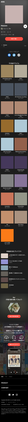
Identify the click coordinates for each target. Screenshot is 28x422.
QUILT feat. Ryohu (7, 151)
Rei (10, 28)
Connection (7, 206)
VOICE (7, 115)
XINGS (7, 96)
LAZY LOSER (7, 242)
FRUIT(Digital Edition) (7, 78)
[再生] (25, 26)
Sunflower (7, 133)
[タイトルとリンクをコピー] (18, 55)
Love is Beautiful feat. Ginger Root (21, 116)
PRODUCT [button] (4, 383)
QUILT (20, 133)
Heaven (10, 376)
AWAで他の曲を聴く (14, 316)
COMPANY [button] (4, 388)
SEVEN (20, 188)
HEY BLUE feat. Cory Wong (21, 96)
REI (7, 224)
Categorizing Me (20, 169)
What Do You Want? (7, 188)
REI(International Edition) (20, 151)
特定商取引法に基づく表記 (18, 404)
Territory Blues (21, 206)
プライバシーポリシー (12, 402)
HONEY (7, 169)
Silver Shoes (20, 224)
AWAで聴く (14, 38)
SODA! (20, 78)
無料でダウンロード (13, 344)
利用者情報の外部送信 (5, 404)
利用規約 (3, 402)
